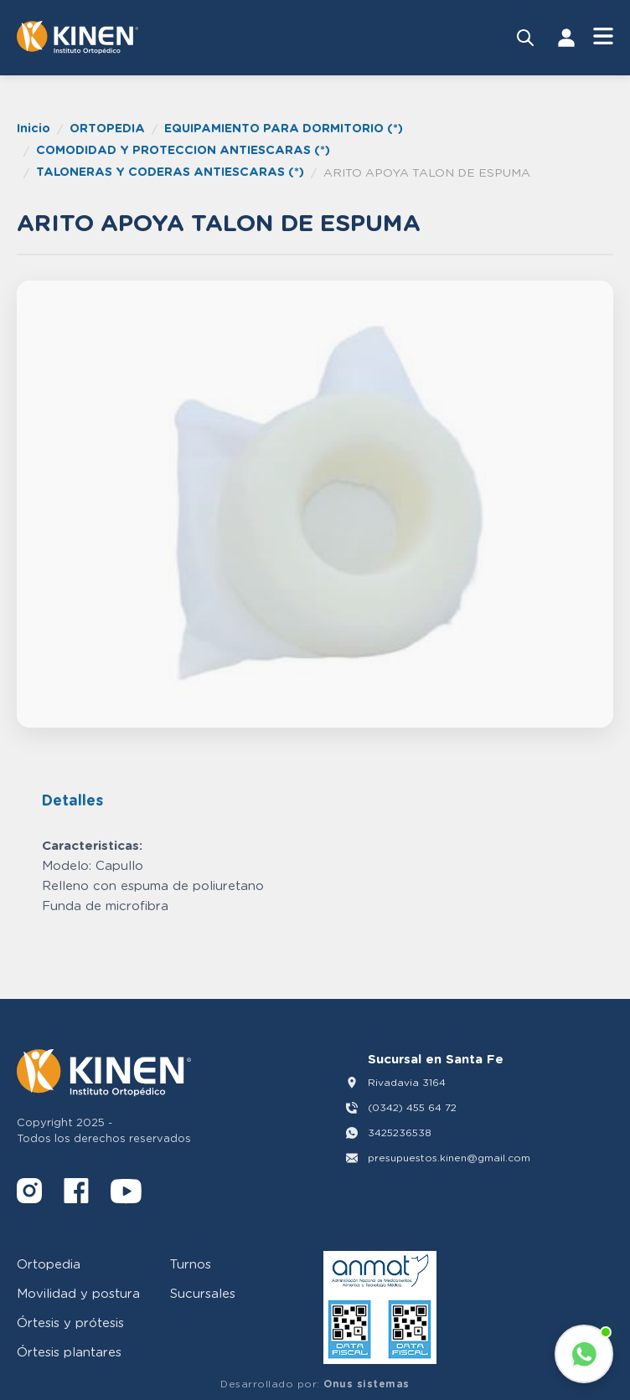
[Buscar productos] (525, 37)
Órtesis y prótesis (70, 1322)
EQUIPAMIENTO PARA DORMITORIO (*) (283, 128)
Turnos (190, 1263)
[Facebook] (76, 1193)
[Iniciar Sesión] (566, 37)
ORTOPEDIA (107, 128)
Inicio (33, 128)
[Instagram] (29, 1193)
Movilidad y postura (78, 1292)
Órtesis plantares (69, 1351)
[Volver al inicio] (77, 37)
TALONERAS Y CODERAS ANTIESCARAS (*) (170, 171)
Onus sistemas (366, 1384)
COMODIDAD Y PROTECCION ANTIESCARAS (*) (183, 149)
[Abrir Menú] (603, 37)
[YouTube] (126, 1193)
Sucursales (202, 1292)
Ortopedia (48, 1263)
